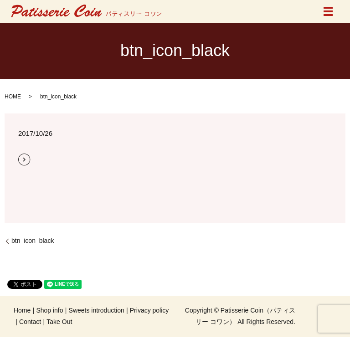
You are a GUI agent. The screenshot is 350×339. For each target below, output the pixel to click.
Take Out (59, 321)
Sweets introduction (96, 310)
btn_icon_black (32, 240)
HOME (13, 96)
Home (22, 310)
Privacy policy (149, 310)
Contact (30, 321)
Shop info (49, 310)
